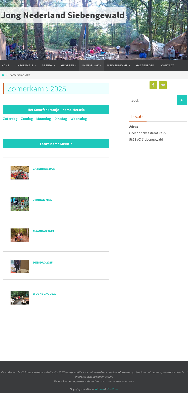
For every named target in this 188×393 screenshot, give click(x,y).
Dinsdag (60, 118)
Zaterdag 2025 (44, 169)
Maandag (43, 118)
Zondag (27, 118)
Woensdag (79, 118)
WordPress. (112, 389)
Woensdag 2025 (44, 294)
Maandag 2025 (43, 231)
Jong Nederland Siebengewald (63, 15)
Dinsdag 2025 (43, 262)
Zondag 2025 (42, 200)
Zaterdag (10, 118)
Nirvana (99, 389)
